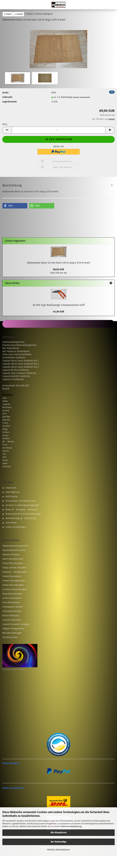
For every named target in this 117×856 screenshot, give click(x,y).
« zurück (18, 14)
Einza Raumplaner (11, 602)
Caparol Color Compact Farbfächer (19, 373)
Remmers (7, 407)
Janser (5, 435)
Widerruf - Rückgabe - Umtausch (21, 509)
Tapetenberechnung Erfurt (15, 546)
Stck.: (4, 124)
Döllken (6, 438)
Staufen (6, 426)
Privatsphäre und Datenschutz (20, 501)
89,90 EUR (58, 269)
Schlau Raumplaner (12, 598)
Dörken (5, 432)
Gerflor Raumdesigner (13, 585)
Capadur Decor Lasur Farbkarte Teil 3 (20, 367)
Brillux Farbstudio (10, 615)
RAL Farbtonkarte (10, 348)
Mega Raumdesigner (12, 593)
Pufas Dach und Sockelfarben (17, 354)
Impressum (11, 487)
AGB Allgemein (12, 492)
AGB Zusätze (11, 496)
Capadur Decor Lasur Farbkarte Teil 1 (20, 360)
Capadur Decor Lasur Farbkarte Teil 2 (20, 364)
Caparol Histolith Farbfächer (16, 376)
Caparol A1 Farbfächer (13, 379)
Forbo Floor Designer (12, 563)
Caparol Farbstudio (11, 620)
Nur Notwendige (59, 841)
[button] (7, 130)
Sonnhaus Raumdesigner (14, 589)
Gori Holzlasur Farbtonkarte (15, 351)
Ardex (5, 401)
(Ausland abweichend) (81, 97)
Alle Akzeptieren (58, 832)
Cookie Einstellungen (15, 527)
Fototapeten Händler (12, 607)
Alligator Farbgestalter (13, 628)
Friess (5, 423)
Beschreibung (12, 185)
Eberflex (6, 416)
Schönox (6, 466)
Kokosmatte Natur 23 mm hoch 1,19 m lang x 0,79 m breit (58, 262)
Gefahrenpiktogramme (13, 342)
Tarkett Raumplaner (12, 576)
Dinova (5, 410)
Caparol (6, 404)
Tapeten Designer (11, 554)
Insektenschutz (9, 637)
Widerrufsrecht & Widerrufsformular (23, 514)
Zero (4, 413)
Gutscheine (11, 522)
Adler (4, 463)
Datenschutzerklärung (71, 826)
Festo (5, 460)
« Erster (8, 14)
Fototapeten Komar (11, 611)
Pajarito (6, 420)
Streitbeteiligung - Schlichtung (20, 518)
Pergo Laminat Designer (14, 567)
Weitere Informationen (58, 849)
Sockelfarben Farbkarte (13, 357)
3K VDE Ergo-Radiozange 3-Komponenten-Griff (58, 305)
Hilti (4, 457)
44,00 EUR (58, 311)
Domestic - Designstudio (14, 572)
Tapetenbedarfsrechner (14, 550)
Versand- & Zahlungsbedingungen (22, 505)
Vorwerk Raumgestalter (13, 580)
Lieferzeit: (7, 97)
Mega (5, 429)
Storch (5, 451)
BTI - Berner (8, 441)
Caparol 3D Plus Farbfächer (15, 370)
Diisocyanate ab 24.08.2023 (15, 385)
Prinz (4, 444)
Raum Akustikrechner (12, 559)
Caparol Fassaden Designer (15, 624)
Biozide (6, 388)
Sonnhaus (7, 448)
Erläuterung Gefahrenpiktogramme (19, 345)
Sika (4, 398)
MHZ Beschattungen (12, 633)
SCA (4, 454)
